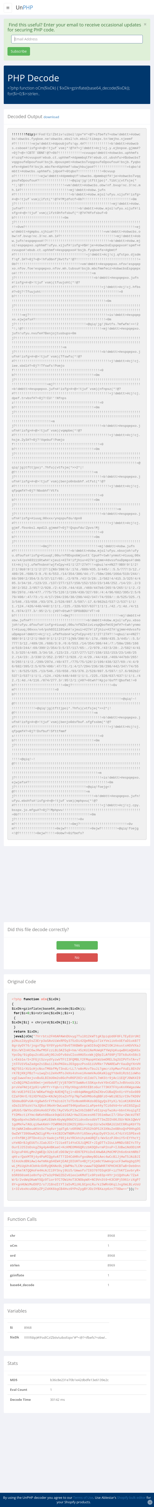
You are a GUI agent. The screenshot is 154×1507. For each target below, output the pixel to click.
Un (24, 7)
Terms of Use (83, 1497)
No (77, 957)
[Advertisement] (46, 886)
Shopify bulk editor (131, 1497)
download (51, 117)
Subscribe (19, 51)
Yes (77, 945)
